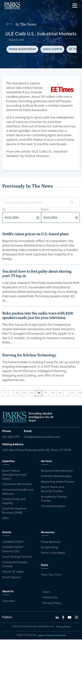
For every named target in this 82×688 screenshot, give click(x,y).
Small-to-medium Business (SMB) (14, 510)
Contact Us (50, 597)
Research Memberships (57, 471)
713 (17, 393)
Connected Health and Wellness (17, 492)
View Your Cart (51, 575)
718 (53, 393)
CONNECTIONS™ (13, 542)
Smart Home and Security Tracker (52, 489)
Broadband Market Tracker (54, 499)
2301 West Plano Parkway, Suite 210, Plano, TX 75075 (36, 450)
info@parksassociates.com (42, 437)
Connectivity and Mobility (14, 501)
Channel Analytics (53, 506)
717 (45, 393)
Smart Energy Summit (17, 557)
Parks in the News (53, 553)
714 (24, 393)
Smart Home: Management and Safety (14, 475)
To (4, 209)
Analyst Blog (49, 547)
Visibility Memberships (56, 476)
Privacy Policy (51, 603)
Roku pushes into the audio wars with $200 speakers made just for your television (37, 315)
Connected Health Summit (14, 564)
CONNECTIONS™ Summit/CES (13, 549)
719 (60, 393)
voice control (52, 49)
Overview (8, 601)
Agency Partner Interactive (52, 635)
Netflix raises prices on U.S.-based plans (35, 233)
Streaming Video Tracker (58, 482)
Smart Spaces (11, 577)
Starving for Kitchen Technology (29, 355)
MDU (5, 518)
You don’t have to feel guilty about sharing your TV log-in (37, 273)
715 (31, 393)
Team (46, 592)
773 (72, 393)
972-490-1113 (10, 437)
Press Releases (51, 542)
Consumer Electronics (17, 484)
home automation (22, 49)
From (45, 209)
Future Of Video (13, 572)
